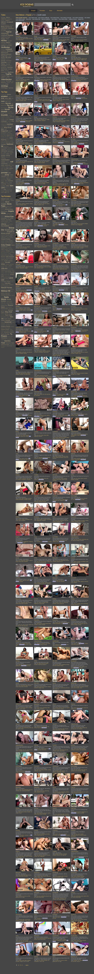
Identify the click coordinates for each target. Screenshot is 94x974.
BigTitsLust (8, 27)
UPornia (7, 77)
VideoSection (6, 79)
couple (7, 119)
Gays (50, 10)
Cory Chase (6, 245)
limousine (47, 100)
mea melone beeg (54, 17)
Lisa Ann (8, 283)
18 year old (3, 94)
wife (5, 192)
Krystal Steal (4, 278)
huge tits (3, 149)
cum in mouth (4, 122)
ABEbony (9, 19)
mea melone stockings (77, 17)
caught (17, 813)
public (2, 174)
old (4, 168)
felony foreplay (21, 182)
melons (8, 162)
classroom (22, 267)
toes (57, 291)
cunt (8, 126)
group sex (8, 142)
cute (2, 127)
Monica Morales (5, 294)
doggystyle (4, 131)
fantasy (2, 136)
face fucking (9, 133)
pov (9, 173)
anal (2, 98)
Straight (33, 10)
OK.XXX (8, 57)
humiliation (86, 182)
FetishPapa (5, 33)
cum (12, 121)
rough (7, 177)
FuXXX (10, 35)
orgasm (11, 168)
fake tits (12, 135)
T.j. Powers (6, 335)
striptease (9, 184)
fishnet (76, 604)
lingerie (3, 157)
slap (23, 291)
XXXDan (4, 86)
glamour (64, 899)
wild (8, 192)
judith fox (73, 331)
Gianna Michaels (5, 255)
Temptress (4, 338)
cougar (3, 119)
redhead (3, 176)
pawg (46, 80)
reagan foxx (81, 19)
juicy (72, 667)
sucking (3, 186)
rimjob (11, 176)
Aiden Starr (7, 200)
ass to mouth (25, 142)
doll (43, 961)
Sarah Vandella (5, 320)
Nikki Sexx (3, 302)
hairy (12, 142)
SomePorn (4, 72)
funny (2, 141)
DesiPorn (11, 28)
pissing (7, 171)
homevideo (4, 148)
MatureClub (4, 52)
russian (11, 177)
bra (60, 438)
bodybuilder (21, 920)
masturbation (5, 160)
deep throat (7, 127)
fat (5, 136)
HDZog (3, 42)
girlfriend (3, 142)
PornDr (3, 60)
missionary (4, 163)
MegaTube (4, 56)
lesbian (3, 155)
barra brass (78, 791)
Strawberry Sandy (9, 332)
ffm (58, 500)
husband (8, 149)
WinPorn (3, 82)
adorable (20, 749)
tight (10, 187)
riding (7, 176)
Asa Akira (8, 219)
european (3, 133)
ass (10, 98)
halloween (44, 246)
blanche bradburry (45, 19)
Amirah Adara (9, 209)
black (2, 109)
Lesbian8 (9, 49)
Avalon (6, 228)
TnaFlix (8, 74)
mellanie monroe (73, 19)
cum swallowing (84, 330)
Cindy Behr (10, 243)
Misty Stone (7, 292)
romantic (3, 177)
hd (2, 146)
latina (7, 154)
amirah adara (39, 99)
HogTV (8, 42)
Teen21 (3, 74)
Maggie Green (6, 286)
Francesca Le (4, 253)
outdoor (6, 169)
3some (9, 94)
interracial (4, 151)
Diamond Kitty (8, 248)
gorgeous (44, 664)
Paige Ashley (10, 304)
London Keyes (4, 284)
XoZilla (3, 84)
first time (29, 331)
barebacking (27, 919)
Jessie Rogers (4, 265)
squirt (10, 182)
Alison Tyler (4, 207)
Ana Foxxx (4, 211)
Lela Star (7, 280)
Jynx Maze (10, 268)
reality (11, 175)
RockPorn (4, 67)
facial (8, 135)
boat (63, 141)
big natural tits (4, 107)
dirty (53, 688)
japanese (10, 151)
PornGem (8, 60)
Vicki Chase (9, 345)
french (8, 139)
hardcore (10, 144)
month (39, 15)
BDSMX (11, 25)
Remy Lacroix (4, 310)
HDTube (9, 40)
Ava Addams (5, 226)
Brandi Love (9, 230)
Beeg (3, 27)
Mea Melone (11, 289)
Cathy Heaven (9, 237)
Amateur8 (10, 22)
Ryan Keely (8, 315)
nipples (7, 166)
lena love (54, 665)
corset (49, 245)
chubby (7, 116)
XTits (6, 84)
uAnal (11, 76)
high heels (6, 146)
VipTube (3, 81)
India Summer (10, 256)
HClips (3, 38)
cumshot (10, 124)
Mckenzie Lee (4, 289)
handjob (3, 144)
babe (3, 101)
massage (3, 158)
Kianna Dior (6, 274)
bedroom (17, 228)
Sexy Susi (8, 325)
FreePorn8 (4, 35)
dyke (20, 520)
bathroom (39, 643)
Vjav (13, 81)
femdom (7, 138)
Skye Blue (7, 330)
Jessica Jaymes (10, 264)
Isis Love (3, 258)
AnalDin (3, 24)
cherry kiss (28, 19)
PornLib (8, 64)
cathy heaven (58, 204)
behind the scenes (77, 58)
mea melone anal (32, 17)
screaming (3, 179)
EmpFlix (3, 32)
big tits (10, 107)
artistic (19, 519)
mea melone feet (36, 19)
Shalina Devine (5, 326)
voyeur (61, 59)
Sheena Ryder (5, 329)
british (12, 113)
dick (2, 129)
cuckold (9, 121)
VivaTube (8, 81)
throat (7, 187)
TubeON (3, 76)
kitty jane (38, 395)
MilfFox (10, 56)
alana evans (57, 478)
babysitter (39, 791)
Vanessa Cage (10, 343)
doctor (63, 58)
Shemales (59, 10)
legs (11, 153)
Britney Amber (5, 233)
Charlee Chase (4, 240)
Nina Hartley (9, 302)
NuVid (3, 57)
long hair (8, 157)
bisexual (20, 415)
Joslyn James (8, 267)
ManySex (10, 51)
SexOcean (4, 69)
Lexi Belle (12, 280)
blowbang (36, 501)
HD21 (7, 38)
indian (12, 149)
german (11, 141)
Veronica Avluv (5, 344)
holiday (43, 100)
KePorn (3, 49)
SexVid (6, 70)
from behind (40, 39)
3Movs (8, 17)
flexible (35, 39)
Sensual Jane (9, 323)
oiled (2, 168)
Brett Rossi (3, 231)
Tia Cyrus (10, 338)
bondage (10, 111)
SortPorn (10, 72)
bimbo (25, 811)
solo (2, 182)
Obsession (3, 304)
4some (38, 182)
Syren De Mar (5, 334)
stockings (3, 184)
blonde (7, 109)
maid (59, 835)
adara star (61, 437)
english (20, 857)
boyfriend (54, 877)
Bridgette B (10, 231)
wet (11, 191)
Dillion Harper (4, 249)
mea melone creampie (65, 17)
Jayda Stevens (5, 259)
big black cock (74, 770)
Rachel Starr (4, 308)
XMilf (12, 82)
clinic (29, 770)
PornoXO (4, 65)
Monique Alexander (6, 295)
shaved (8, 179)
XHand (8, 82)
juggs (4, 152)
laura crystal (48, 290)
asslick (86, 204)
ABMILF (7, 20)
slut (6, 181)
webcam (7, 191)
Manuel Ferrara (6, 287)
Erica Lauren (6, 252)
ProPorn (9, 65)
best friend (45, 99)
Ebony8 (8, 30)
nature (12, 165)
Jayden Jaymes (8, 261)
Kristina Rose (8, 276)
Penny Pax (4, 305)
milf (11, 162)
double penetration (59, 457)
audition (75, 520)
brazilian (82, 458)
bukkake (61, 375)
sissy (61, 376)
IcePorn (3, 45)
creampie (4, 121)
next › (27, 965)
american (10, 96)
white (2, 192)
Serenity (3, 325)
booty (2, 113)
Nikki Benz (9, 301)
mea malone (54, 19)
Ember (8, 251)
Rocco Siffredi (4, 313)
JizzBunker (5, 47)
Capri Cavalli (4, 236)
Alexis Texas (9, 206)
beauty (3, 103)
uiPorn (3, 77)
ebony (9, 132)
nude (10, 166)
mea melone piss (20, 20)
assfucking (9, 99)
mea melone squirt (20, 19)
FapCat (8, 32)
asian (6, 98)
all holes (57, 246)
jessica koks (81, 434)
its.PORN (9, 45)
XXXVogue (4, 88)
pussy (7, 175)
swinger (48, 291)
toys (5, 189)
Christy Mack (4, 243)
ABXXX (3, 22)
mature (3, 162)
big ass (8, 103)
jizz (2, 152)
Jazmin (2, 262)
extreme (72, 291)
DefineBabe (4, 28)
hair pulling (48, 79)
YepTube (10, 88)
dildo (5, 129)
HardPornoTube (5, 37)
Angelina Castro (4, 215)
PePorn (8, 59)
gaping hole (18, 665)
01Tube (3, 17)
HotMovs (10, 44)
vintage (2, 191)
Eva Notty (12, 252)
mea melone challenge (43, 17)
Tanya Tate (10, 336)
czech (44, 38)
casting (10, 115)
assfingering (18, 143)
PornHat (3, 62)
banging (59, 876)
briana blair (58, 479)
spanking (6, 182)
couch (59, 223)
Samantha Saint (5, 317)
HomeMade (4, 44)
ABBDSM (3, 19)
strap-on (78, 961)
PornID (9, 62)
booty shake (7, 113)
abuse (75, 290)
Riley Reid (8, 312)
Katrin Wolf (7, 272)
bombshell (45, 375)
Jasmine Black (9, 258)
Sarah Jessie (7, 318)
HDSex (4, 41)
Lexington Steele (5, 281)
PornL (3, 64)
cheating (3, 116)
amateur (4, 96)
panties (10, 169)
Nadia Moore (5, 298)
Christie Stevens (9, 241)
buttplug (54, 355)
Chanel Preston (6, 239)
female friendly (19, 310)
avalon (62, 478)
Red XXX (11, 308)
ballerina (41, 38)
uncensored (9, 189)
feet (8, 136)
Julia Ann (4, 268)
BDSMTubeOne (5, 25)
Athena (3, 224)
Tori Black (9, 339)
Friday (9, 253)
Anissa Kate (9, 217)
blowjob (4, 111)
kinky (8, 152)
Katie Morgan (8, 271)
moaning (10, 163)
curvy (11, 126)
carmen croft (64, 479)
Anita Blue (4, 218)
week (44, 15)
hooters (10, 148)
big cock (10, 105)
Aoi (8, 218)
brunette (4, 115)
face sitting (3, 135)
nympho (86, 643)
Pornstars (42, 10)
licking (8, 155)
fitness (26, 458)
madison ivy (62, 500)
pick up (74, 644)
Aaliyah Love (5, 199)
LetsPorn (3, 51)
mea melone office (63, 19)
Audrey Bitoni (10, 224)
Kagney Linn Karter (6, 270)
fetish (11, 138)
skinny (2, 180)
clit (23, 896)
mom (2, 165)
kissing (11, 152)
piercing (3, 171)
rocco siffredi (44, 312)
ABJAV (3, 20)
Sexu (2, 70)
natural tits (8, 165)
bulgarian (83, 162)
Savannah (8, 322)
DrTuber (3, 30)
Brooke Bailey (9, 235)
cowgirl (11, 119)
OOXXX (3, 59)
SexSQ (10, 69)
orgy (2, 169)
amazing (20, 919)
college (2, 118)
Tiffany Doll (3, 339)
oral (7, 168)
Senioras (10, 67)
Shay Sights (7, 328)
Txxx (8, 76)
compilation (7, 118)
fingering (3, 139)
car (38, 60)
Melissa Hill (5, 291)
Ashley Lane (7, 222)
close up (12, 116)
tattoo (7, 186)
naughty (3, 166)
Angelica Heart (9, 213)
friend (12, 139)
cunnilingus (4, 126)
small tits (10, 181)
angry (19, 290)
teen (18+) (58, 310)
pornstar (4, 173)
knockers (3, 153)
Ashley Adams (4, 221)
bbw (6, 101)
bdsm (9, 101)
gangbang (6, 141)
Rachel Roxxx (8, 307)
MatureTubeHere (6, 54)
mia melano (87, 17)
